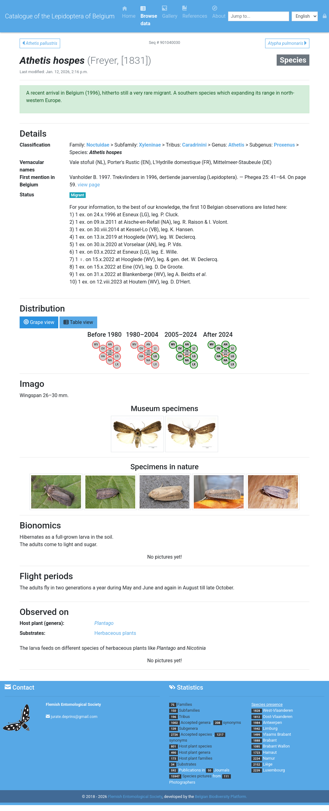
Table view (78, 322)
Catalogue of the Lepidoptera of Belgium (60, 16)
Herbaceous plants (115, 633)
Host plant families (195, 758)
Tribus (184, 716)
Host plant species (195, 746)
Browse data (149, 16)
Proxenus (284, 145)
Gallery (169, 12)
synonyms (232, 722)
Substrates (186, 764)
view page (89, 185)
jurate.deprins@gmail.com (74, 716)
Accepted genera (196, 722)
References (194, 12)
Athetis (236, 145)
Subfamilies (189, 710)
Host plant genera (194, 752)
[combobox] (258, 16)
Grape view (39, 322)
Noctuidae (98, 145)
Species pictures (197, 776)
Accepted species (196, 734)
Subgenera (188, 728)
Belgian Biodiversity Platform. (221, 796)
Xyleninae (150, 145)
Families (184, 704)
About (219, 12)
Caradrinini (194, 145)
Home (129, 12)
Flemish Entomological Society (73, 704)
